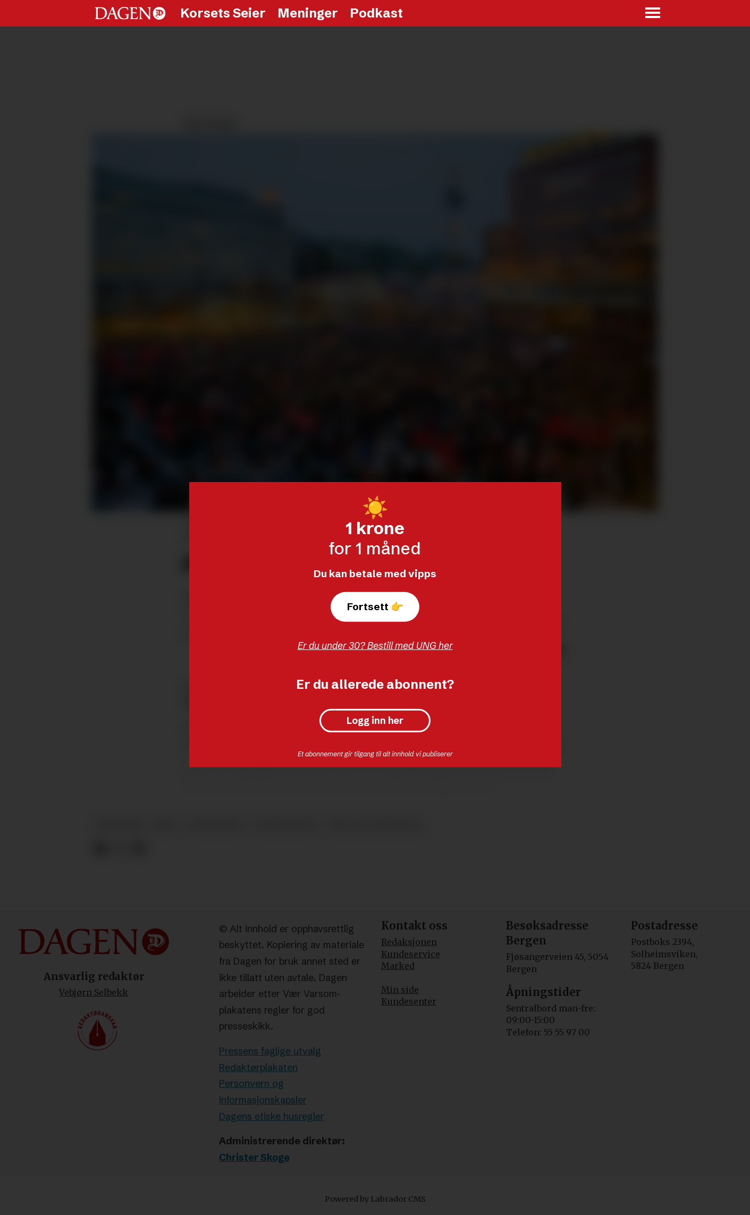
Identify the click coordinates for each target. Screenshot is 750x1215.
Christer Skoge (254, 1157)
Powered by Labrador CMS (375, 1199)
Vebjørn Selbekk (93, 992)
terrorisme (215, 825)
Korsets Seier (223, 13)
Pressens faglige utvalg (270, 1051)
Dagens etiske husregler (271, 1116)
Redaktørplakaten (258, 1067)
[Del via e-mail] (138, 848)
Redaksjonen (409, 941)
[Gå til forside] (130, 13)
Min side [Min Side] (400, 989)
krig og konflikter (376, 825)
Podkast (376, 13)
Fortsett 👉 (375, 606)
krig (165, 825)
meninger (119, 825)
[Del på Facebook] (100, 848)
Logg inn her (375, 721)
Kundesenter (408, 1001)
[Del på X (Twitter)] (119, 848)
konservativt (286, 825)
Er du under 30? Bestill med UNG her (375, 645)
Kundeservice (410, 954)
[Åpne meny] (653, 13)
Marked (398, 965)
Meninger (307, 13)
